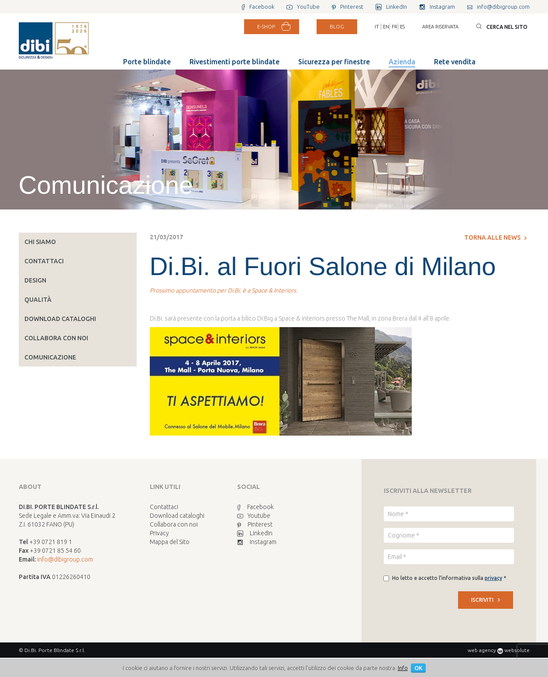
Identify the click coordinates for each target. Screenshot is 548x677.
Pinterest (254, 524)
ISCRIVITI (485, 600)
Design (35, 280)
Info (403, 668)
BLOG (337, 26)
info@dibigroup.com (65, 559)
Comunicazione (50, 357)
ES (402, 26)
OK (418, 668)
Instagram (256, 541)
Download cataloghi (60, 318)
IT (377, 26)
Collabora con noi (56, 338)
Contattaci (44, 261)
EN (386, 26)
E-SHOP (266, 26)
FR (394, 26)
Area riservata (440, 26)
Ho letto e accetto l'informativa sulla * (449, 578)
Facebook (255, 506)
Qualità (38, 299)
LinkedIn (254, 533)
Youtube (253, 515)
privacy (493, 578)
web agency (482, 650)
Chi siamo (40, 241)
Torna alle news (495, 237)
